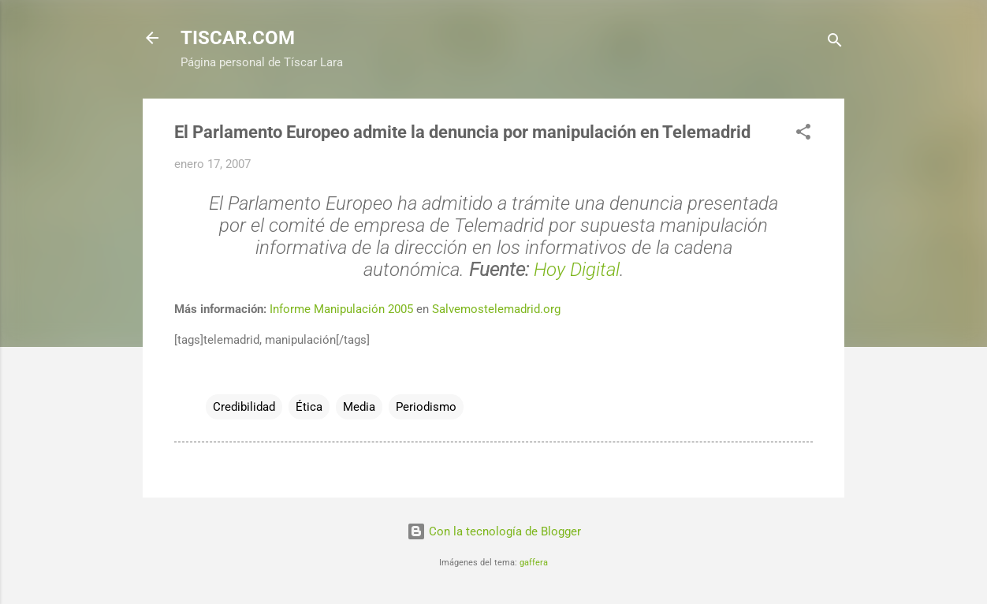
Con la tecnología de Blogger (494, 531)
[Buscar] (834, 43)
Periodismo (426, 407)
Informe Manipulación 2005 (341, 309)
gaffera (534, 562)
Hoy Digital (577, 270)
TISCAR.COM (238, 38)
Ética (309, 407)
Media (359, 407)
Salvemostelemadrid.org (496, 309)
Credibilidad (244, 407)
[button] (803, 134)
